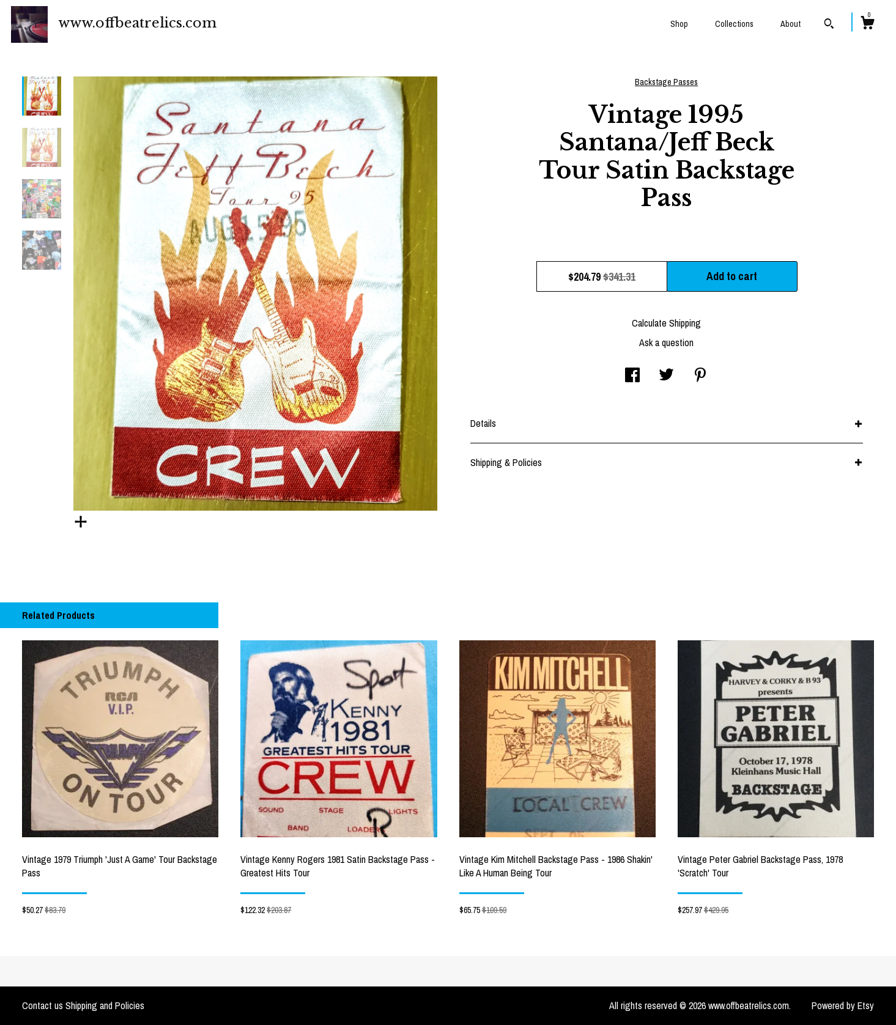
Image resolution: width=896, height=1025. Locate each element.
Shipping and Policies (104, 1005)
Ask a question (666, 342)
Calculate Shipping (666, 323)
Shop (679, 23)
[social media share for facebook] (632, 376)
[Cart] (867, 24)
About (790, 23)
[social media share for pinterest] (700, 376)
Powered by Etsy (843, 1005)
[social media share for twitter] (666, 376)
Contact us (42, 1005)
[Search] (829, 25)
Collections (734, 23)
